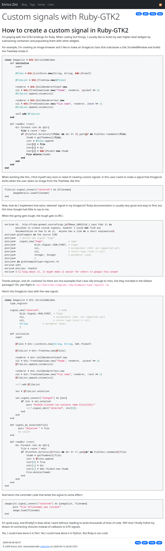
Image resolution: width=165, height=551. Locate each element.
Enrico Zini (10, 4)
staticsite (45, 546)
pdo (145, 13)
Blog (24, 4)
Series (41, 4)
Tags (32, 4)
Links (51, 4)
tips (160, 13)
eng (139, 13)
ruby (153, 13)
